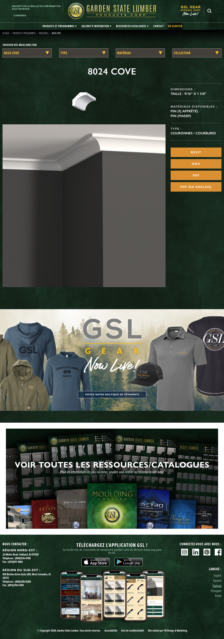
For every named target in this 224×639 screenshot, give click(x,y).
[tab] (59, 26)
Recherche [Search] (209, 11)
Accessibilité (111, 630)
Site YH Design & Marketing (167, 630)
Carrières (20, 15)
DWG (196, 164)
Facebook (218, 552)
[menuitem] (192, 11)
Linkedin (195, 552)
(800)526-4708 (23, 558)
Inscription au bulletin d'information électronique (36, 8)
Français (217, 585)
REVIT (196, 152)
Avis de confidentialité (132, 630)
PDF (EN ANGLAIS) (196, 187)
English (217, 575)
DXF (196, 175)
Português (216, 590)
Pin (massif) (181, 116)
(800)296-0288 (23, 581)
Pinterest (206, 552)
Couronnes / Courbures (193, 133)
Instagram (184, 552)
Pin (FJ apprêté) (184, 111)
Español (217, 580)
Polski (218, 595)
